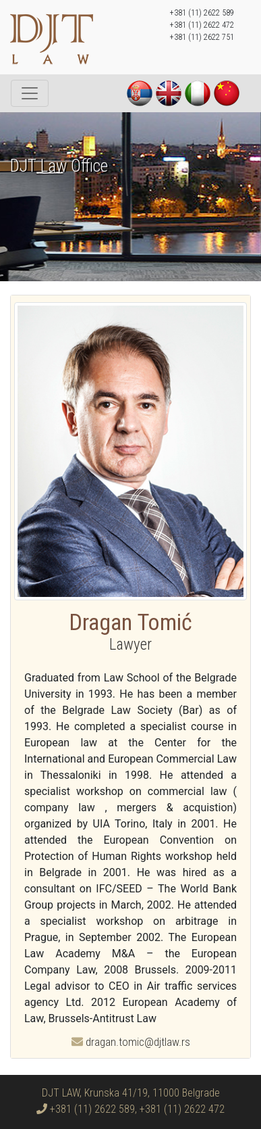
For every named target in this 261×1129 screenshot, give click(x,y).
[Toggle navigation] (30, 93)
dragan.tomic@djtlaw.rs (130, 1042)
